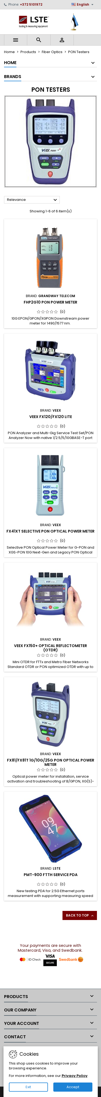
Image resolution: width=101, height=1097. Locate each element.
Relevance (32, 200)
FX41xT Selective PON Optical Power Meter (50, 531)
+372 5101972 (31, 4)
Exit (28, 1086)
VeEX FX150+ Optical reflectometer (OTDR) (50, 648)
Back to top (80, 915)
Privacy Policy (75, 1075)
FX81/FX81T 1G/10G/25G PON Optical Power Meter (50, 762)
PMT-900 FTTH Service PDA (51, 874)
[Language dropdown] (83, 4)
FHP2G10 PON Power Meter (50, 302)
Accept (73, 1086)
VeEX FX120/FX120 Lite (50, 416)
